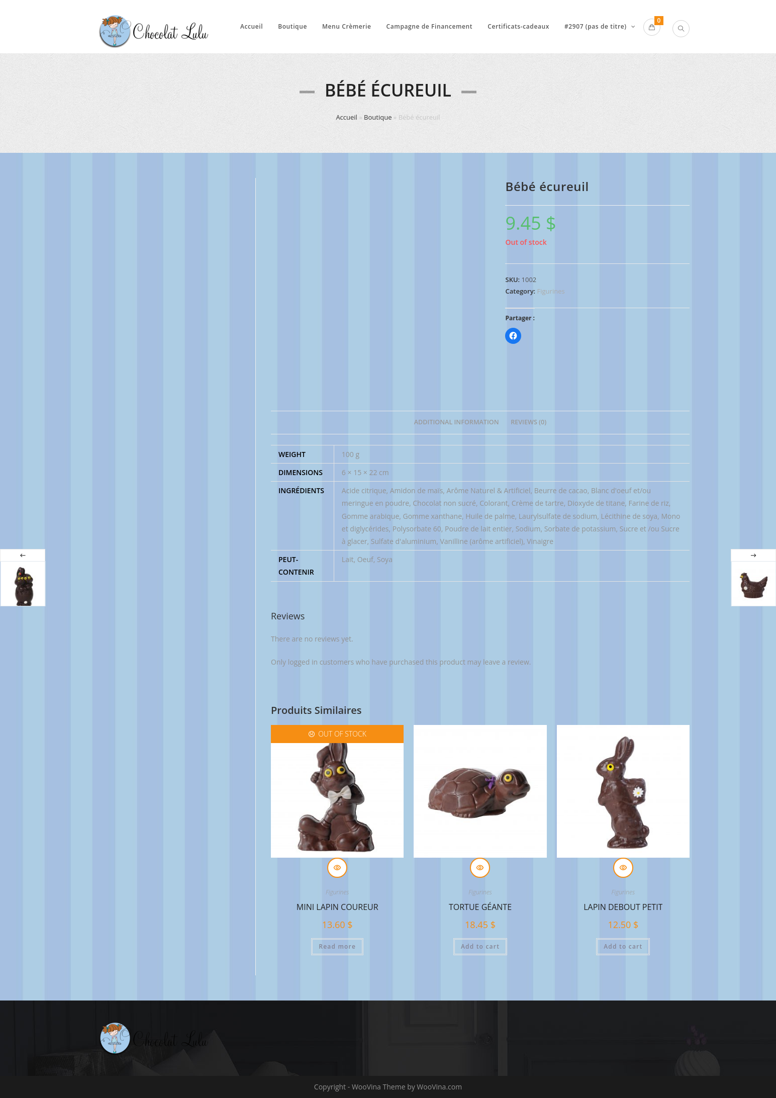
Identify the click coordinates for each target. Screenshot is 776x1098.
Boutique (378, 117)
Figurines (551, 291)
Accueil (346, 117)
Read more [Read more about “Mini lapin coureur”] (337, 946)
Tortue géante (480, 906)
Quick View (337, 868)
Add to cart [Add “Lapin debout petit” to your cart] (623, 946)
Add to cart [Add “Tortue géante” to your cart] (480, 946)
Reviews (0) (528, 422)
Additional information (456, 422)
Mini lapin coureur (337, 906)
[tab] (456, 422)
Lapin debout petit (623, 906)
